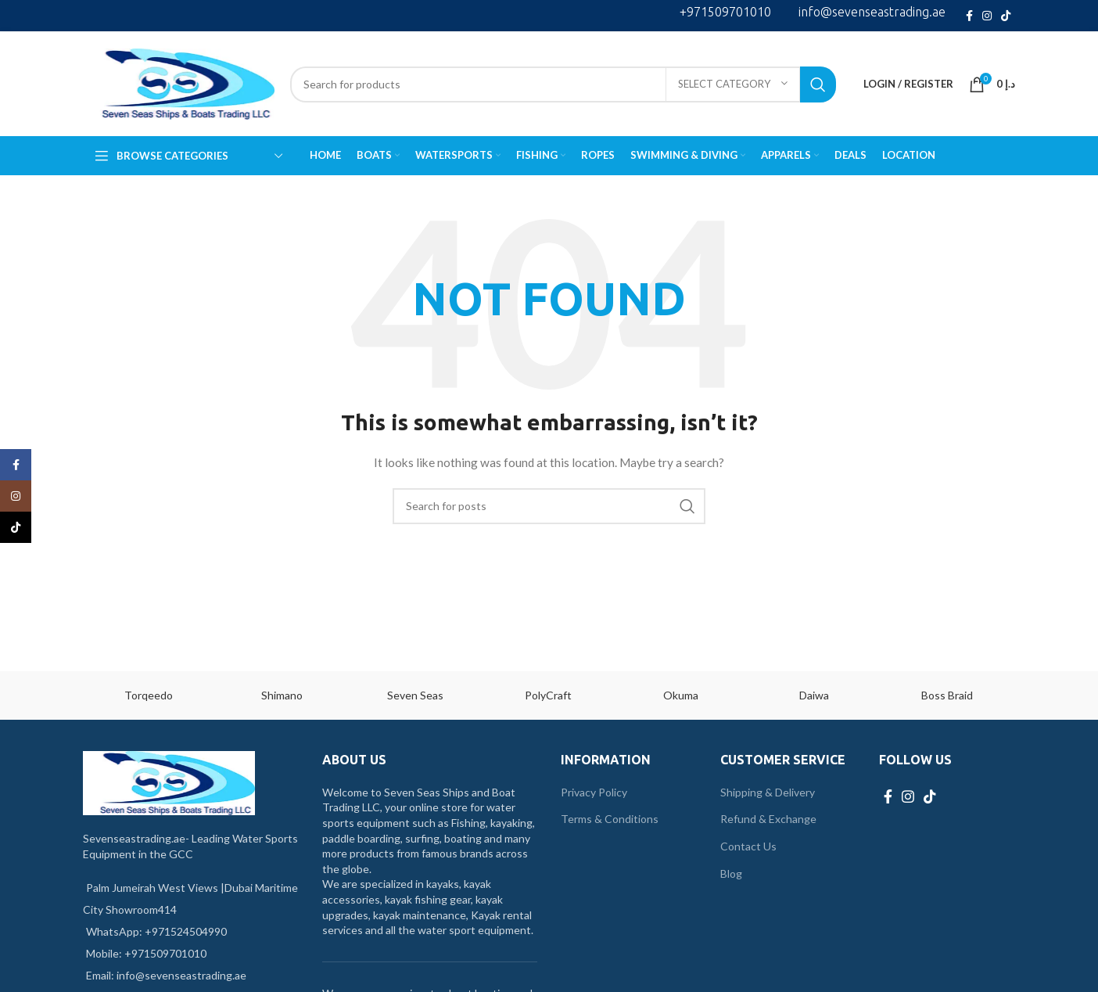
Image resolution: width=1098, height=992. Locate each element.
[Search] (563, 84)
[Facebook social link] (969, 15)
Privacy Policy (594, 792)
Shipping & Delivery (767, 792)
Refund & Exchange (768, 818)
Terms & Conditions (609, 818)
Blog (731, 873)
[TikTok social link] (1005, 15)
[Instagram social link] (987, 15)
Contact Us (748, 846)
